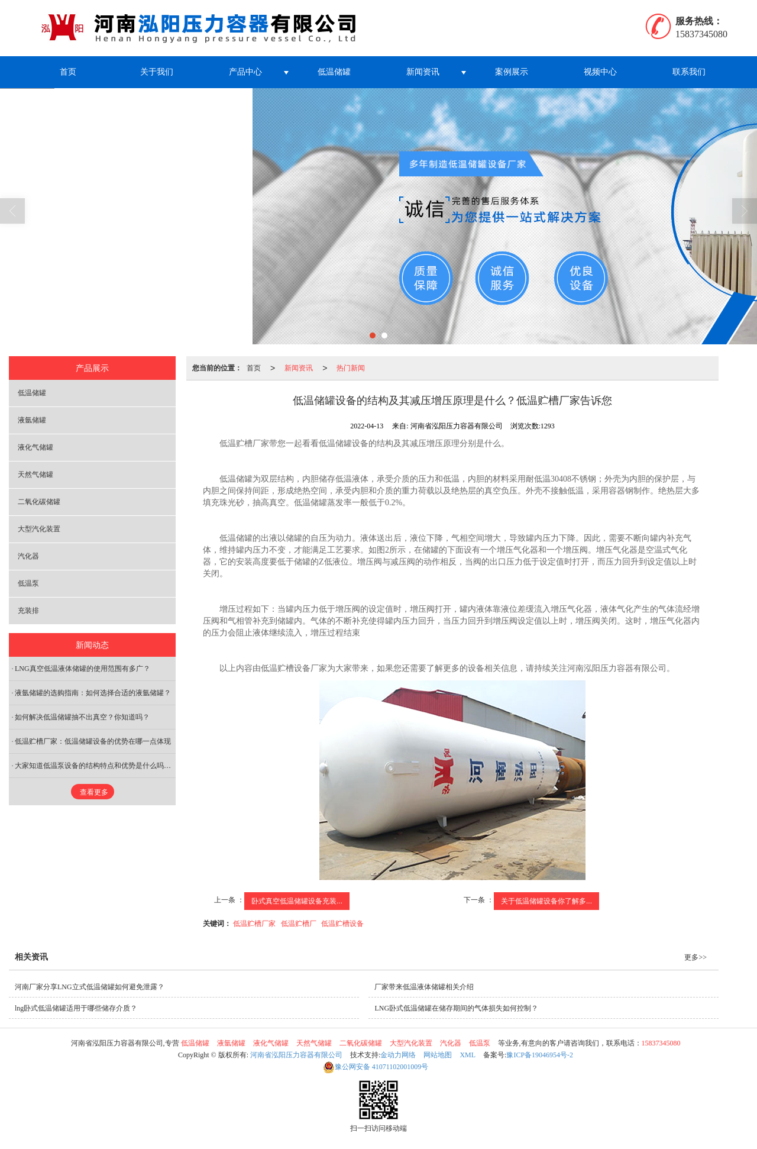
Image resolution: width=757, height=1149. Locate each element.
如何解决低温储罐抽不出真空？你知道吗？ (82, 717)
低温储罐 (334, 71)
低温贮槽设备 (342, 923)
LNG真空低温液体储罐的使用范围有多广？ (82, 668)
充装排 (28, 610)
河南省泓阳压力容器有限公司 (296, 1055)
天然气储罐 (35, 474)
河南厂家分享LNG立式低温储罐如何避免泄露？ (89, 987)
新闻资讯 (422, 71)
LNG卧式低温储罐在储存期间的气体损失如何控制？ (456, 1008)
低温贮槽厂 (298, 923)
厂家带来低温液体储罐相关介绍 (424, 987)
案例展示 (511, 71)
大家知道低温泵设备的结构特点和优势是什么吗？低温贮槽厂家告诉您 (95, 765)
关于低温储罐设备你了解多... (546, 901)
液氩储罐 (32, 420)
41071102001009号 (376, 1067)
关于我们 (156, 71)
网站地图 (437, 1055)
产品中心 (245, 71)
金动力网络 (398, 1055)
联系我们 (689, 71)
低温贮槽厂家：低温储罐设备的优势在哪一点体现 (93, 741)
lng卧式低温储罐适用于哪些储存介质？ (76, 1008)
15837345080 (661, 1043)
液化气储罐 (35, 447)
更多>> (695, 957)
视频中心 (600, 71)
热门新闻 (351, 368)
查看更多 (94, 792)
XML (467, 1055)
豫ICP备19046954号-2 (539, 1055)
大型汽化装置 (39, 529)
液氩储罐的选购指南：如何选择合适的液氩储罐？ (93, 693)
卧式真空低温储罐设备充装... (296, 901)
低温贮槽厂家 (254, 923)
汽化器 (28, 556)
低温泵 (28, 583)
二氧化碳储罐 (39, 502)
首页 (68, 71)
